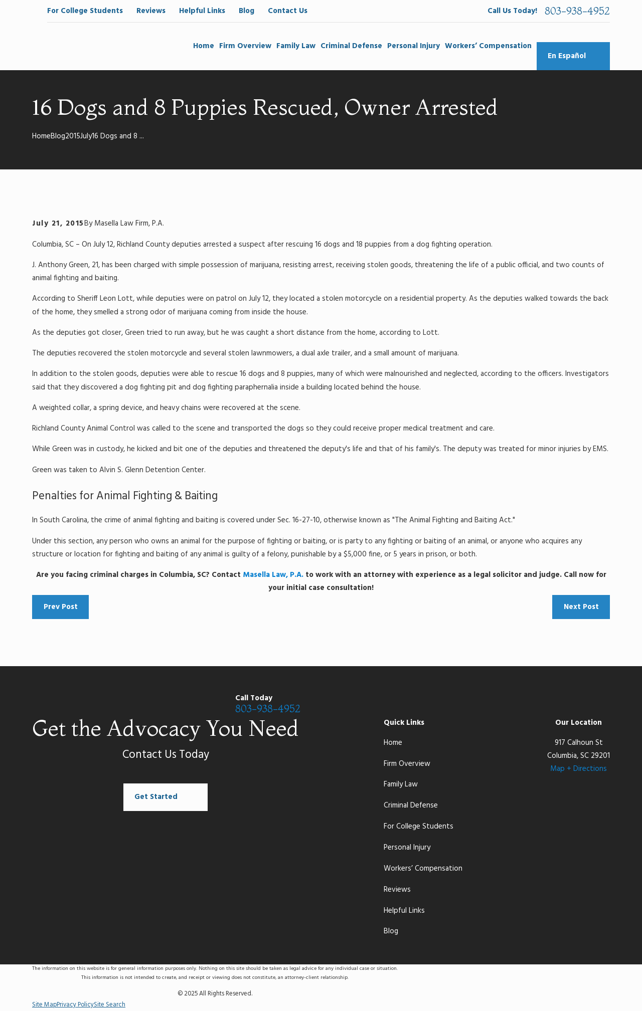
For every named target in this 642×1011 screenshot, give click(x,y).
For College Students (85, 11)
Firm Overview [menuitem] (245, 46)
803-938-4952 (577, 11)
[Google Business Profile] (533, 705)
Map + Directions (578, 769)
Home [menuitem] (203, 46)
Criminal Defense (411, 805)
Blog (246, 11)
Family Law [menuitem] (295, 46)
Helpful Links (202, 11)
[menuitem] (44, 1005)
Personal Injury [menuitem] (413, 46)
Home (393, 743)
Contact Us (287, 11)
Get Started (165, 797)
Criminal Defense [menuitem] (351, 46)
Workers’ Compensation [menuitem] (488, 46)
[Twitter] (557, 705)
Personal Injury (407, 848)
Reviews (151, 11)
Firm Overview (407, 764)
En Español (573, 56)
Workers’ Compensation (423, 869)
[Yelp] (604, 705)
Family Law (401, 784)
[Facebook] (509, 705)
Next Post (581, 607)
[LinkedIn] (580, 705)
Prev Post (61, 607)
